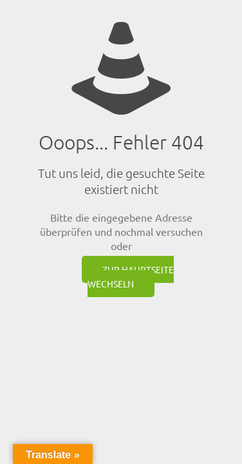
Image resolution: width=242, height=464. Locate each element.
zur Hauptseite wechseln (131, 276)
